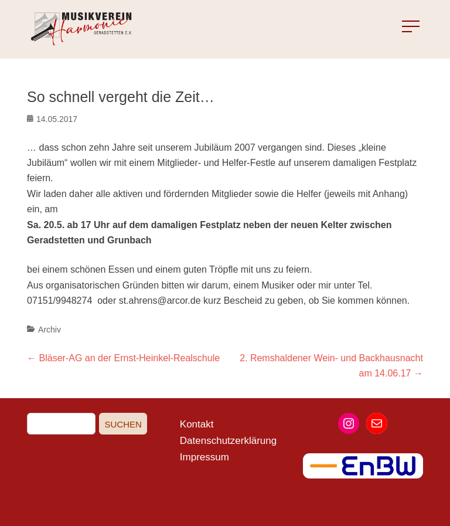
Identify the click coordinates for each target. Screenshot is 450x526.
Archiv (49, 329)
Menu (400, 27)
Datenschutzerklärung (228, 440)
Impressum (204, 457)
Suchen (123, 424)
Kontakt (197, 424)
